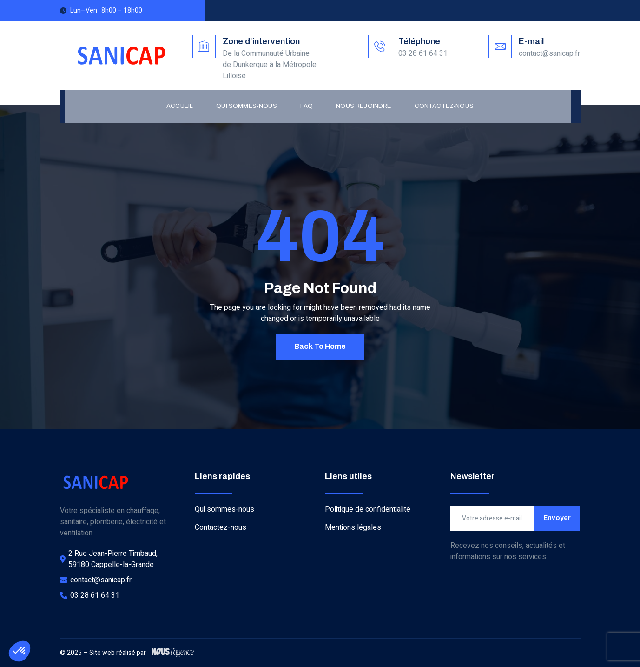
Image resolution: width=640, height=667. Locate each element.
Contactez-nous (444, 106)
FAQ (306, 106)
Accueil (179, 106)
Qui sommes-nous (246, 106)
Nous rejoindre (363, 106)
